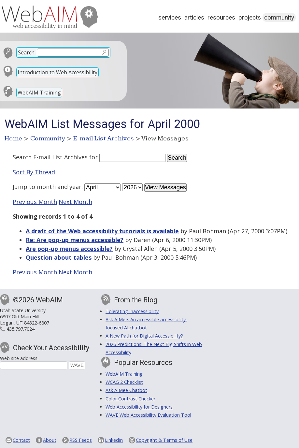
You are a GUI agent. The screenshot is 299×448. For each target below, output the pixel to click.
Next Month (75, 202)
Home (13, 138)
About (49, 440)
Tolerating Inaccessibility (132, 311)
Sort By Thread (34, 172)
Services (169, 17)
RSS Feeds (80, 440)
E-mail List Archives (103, 138)
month (46, 187)
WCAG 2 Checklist (124, 382)
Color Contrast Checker (130, 399)
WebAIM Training (39, 92)
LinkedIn (114, 440)
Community (279, 17)
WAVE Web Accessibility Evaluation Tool (148, 415)
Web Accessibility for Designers (139, 407)
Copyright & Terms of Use (164, 440)
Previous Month (35, 202)
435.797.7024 (21, 329)
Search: (27, 52)
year (75, 187)
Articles (194, 17)
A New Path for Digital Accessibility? (144, 336)
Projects (249, 17)
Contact (21, 440)
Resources (221, 17)
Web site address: (19, 358)
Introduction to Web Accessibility (57, 72)
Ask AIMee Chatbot (126, 390)
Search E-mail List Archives (50, 157)
